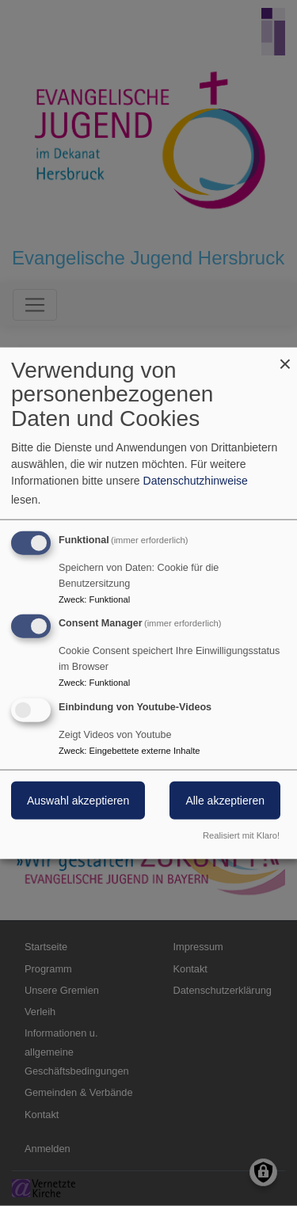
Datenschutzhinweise (195, 480)
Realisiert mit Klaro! (241, 835)
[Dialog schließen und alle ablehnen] (285, 357)
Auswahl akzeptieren (78, 800)
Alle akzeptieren (225, 800)
